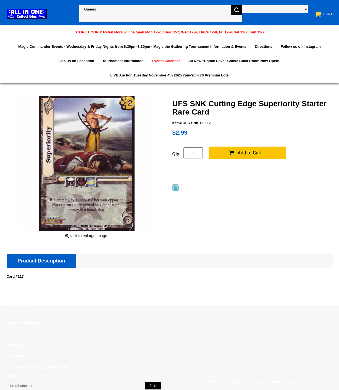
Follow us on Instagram (301, 46)
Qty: (176, 153)
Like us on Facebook (76, 61)
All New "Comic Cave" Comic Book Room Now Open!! (234, 61)
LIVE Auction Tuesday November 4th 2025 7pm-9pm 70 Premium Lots (169, 75)
